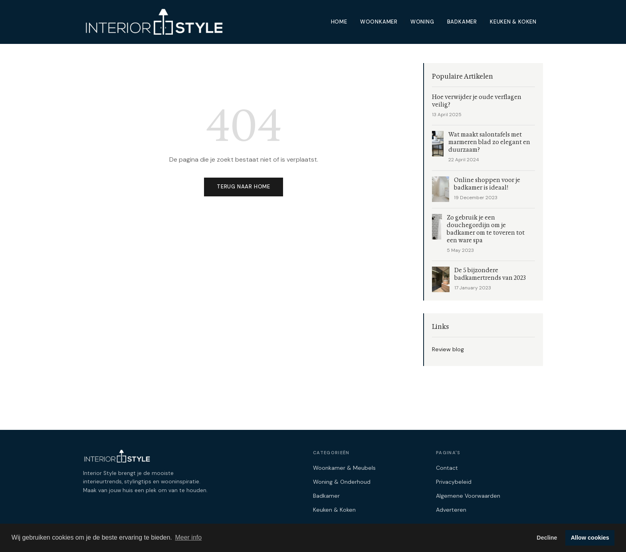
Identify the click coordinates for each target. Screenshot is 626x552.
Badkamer (462, 21)
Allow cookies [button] (590, 537)
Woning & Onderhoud (341, 481)
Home (339, 21)
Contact (447, 467)
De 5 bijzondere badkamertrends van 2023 (490, 274)
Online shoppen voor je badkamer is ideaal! (487, 184)
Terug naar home (243, 186)
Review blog (448, 349)
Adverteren (451, 509)
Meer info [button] (188, 537)
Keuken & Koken (513, 21)
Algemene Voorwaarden (468, 495)
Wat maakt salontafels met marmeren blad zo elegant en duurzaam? (489, 142)
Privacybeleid (453, 481)
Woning (422, 21)
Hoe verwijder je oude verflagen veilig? (476, 101)
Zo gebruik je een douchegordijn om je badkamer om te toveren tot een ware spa (486, 229)
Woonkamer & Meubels (344, 467)
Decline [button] (547, 537)
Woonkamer (379, 21)
